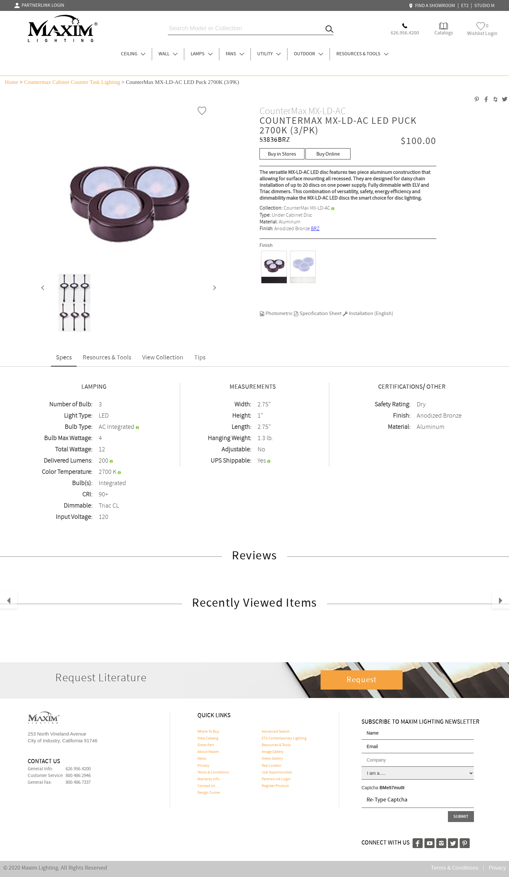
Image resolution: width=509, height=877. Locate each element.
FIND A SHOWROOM (432, 6)
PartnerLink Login (276, 779)
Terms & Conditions (213, 772)
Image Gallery (273, 752)
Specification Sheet (317, 313)
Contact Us (206, 786)
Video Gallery (272, 758)
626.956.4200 (78, 769)
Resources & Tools (107, 357)
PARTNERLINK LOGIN (39, 5)
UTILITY (269, 54)
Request (362, 679)
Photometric (276, 313)
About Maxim (208, 752)
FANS (235, 54)
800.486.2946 (78, 776)
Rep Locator (271, 765)
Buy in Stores (282, 154)
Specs (64, 357)
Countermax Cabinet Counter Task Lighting (72, 82)
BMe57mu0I (391, 787)
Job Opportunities (277, 772)
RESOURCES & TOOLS (362, 54)
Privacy (203, 765)
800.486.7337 (78, 782)
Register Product (275, 786)
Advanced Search (276, 731)
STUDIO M (484, 6)
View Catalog (207, 738)
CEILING (133, 54)
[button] (42, 288)
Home (11, 82)
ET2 (464, 6)
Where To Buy (208, 731)
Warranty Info (208, 779)
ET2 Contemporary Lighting (284, 738)
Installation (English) (368, 313)
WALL (168, 54)
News (201, 758)
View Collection (162, 357)
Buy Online (328, 154)
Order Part (205, 745)
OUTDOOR (308, 54)
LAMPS (202, 54)
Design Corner (208, 792)
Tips (199, 357)
